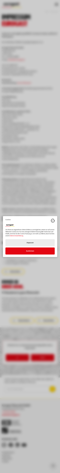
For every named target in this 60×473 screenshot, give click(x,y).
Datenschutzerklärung (16, 236)
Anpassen (30, 242)
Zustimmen (30, 251)
